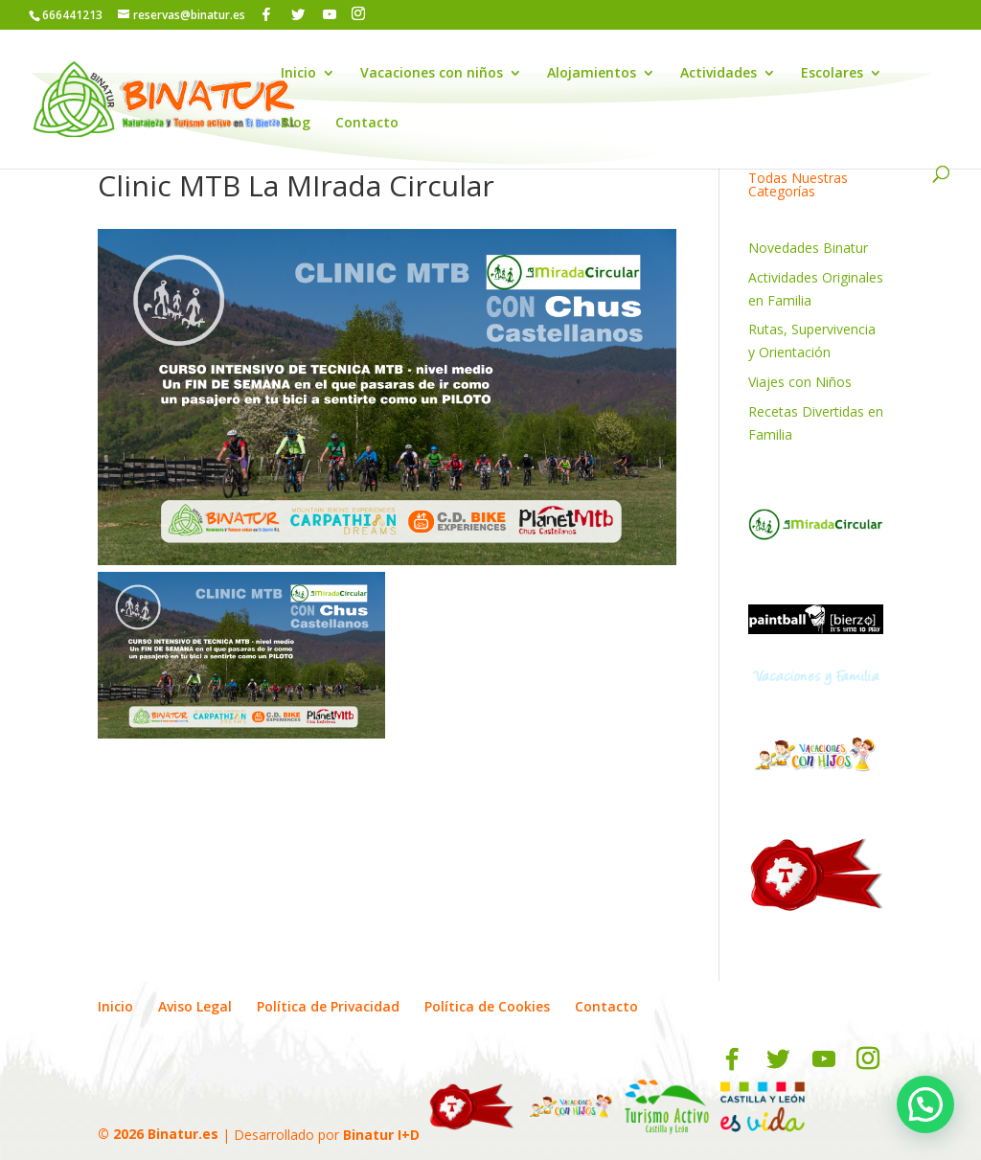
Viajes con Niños (800, 382)
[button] (925, 1104)
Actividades (718, 73)
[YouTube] (329, 14)
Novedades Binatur (808, 248)
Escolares (832, 73)
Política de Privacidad (328, 1006)
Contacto (367, 123)
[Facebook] (266, 14)
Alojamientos (591, 73)
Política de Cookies (487, 1006)
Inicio (298, 73)
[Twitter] (298, 14)
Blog (295, 123)
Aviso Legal (195, 1006)
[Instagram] (358, 14)
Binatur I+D (381, 1134)
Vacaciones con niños (431, 73)
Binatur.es (183, 1134)
